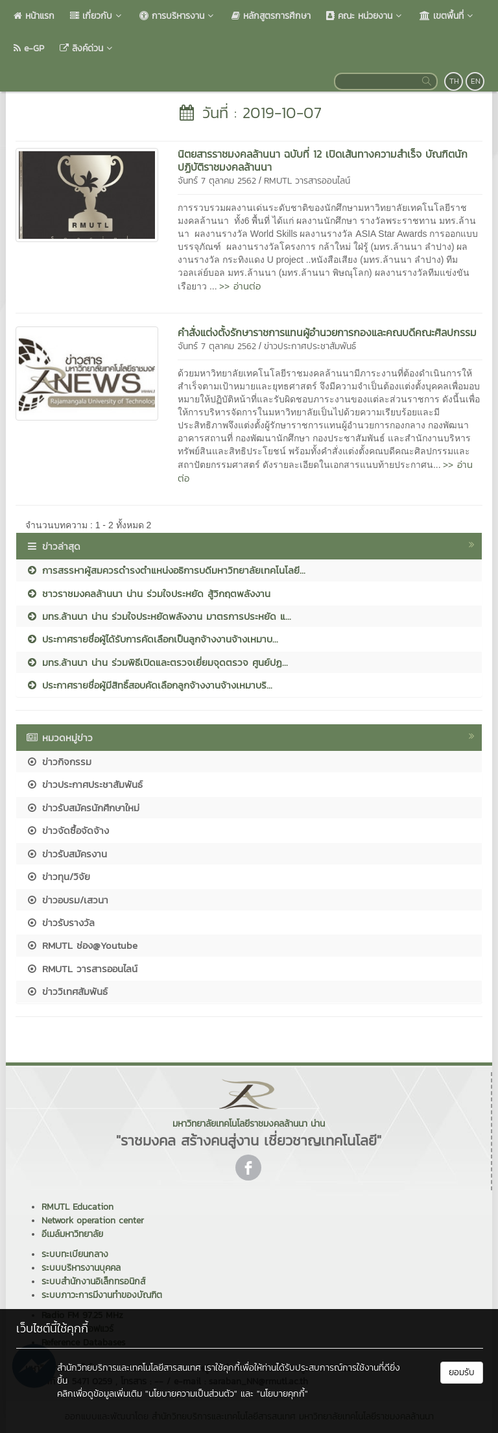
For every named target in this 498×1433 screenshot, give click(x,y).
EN (475, 81)
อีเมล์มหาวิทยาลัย (72, 1234)
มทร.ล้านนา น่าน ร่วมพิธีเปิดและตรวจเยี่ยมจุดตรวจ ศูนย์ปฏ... (157, 662)
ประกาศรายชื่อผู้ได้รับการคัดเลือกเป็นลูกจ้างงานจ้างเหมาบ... (152, 638)
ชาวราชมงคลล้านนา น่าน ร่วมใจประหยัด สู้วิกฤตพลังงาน (148, 593)
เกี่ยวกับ (97, 16)
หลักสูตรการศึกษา (271, 16)
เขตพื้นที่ (447, 16)
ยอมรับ (462, 1372)
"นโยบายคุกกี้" (282, 1394)
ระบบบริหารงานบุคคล (81, 1268)
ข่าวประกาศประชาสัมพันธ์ (310, 346)
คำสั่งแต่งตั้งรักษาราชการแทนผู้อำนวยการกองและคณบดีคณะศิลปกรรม (327, 332)
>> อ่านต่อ (240, 285)
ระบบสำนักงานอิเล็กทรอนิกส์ (93, 1281)
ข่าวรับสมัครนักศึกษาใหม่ (82, 807)
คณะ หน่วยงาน (365, 16)
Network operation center (93, 1220)
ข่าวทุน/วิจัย (58, 876)
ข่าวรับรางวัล (60, 922)
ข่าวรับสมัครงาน (66, 853)
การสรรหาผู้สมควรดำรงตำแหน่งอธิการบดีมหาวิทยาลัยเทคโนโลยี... (165, 570)
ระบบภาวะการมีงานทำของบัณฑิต (102, 1295)
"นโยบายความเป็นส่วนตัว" (191, 1394)
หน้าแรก (34, 16)
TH (454, 81)
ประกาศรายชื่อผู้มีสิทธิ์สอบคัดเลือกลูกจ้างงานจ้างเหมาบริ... (149, 685)
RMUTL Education (77, 1207)
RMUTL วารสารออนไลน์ (307, 181)
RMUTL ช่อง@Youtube (81, 945)
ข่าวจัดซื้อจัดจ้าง (67, 830)
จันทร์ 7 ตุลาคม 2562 (217, 181)
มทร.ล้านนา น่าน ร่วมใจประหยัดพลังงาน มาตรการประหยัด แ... (158, 616)
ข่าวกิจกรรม (58, 761)
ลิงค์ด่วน (87, 48)
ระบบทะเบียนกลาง (75, 1254)
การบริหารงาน (177, 16)
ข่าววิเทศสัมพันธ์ (67, 991)
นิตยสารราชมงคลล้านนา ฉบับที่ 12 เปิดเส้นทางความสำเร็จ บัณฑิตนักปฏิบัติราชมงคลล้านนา (323, 160)
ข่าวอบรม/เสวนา (67, 899)
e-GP (29, 48)
